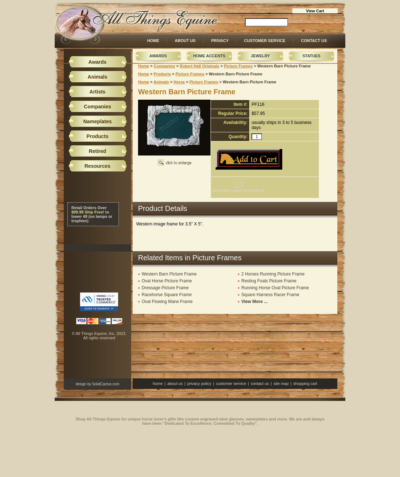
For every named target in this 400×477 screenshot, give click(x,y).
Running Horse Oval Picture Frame (275, 287)
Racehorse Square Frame (167, 294)
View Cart (315, 11)
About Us (185, 40)
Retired (97, 151)
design (81, 384)
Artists (97, 92)
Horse (179, 82)
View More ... (254, 301)
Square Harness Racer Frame (270, 294)
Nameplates (97, 121)
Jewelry (260, 56)
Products (162, 74)
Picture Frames (238, 66)
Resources (97, 166)
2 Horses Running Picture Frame (273, 274)
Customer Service (265, 40)
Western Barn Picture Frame (169, 274)
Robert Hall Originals (199, 66)
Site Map (281, 383)
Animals (161, 82)
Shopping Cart (305, 383)
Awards (158, 56)
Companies (164, 66)
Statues (312, 56)
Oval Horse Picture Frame (167, 280)
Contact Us (314, 40)
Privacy (220, 40)
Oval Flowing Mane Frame (167, 301)
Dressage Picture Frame (165, 287)
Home (153, 40)
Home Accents (209, 56)
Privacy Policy (199, 383)
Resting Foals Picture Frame (268, 280)
